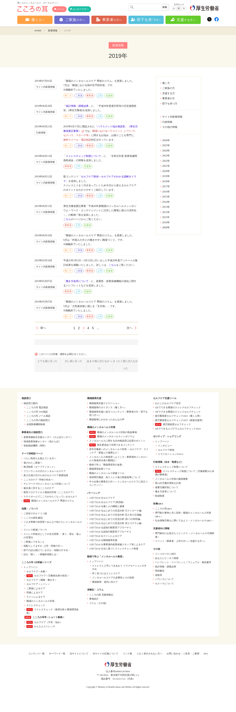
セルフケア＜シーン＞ (38, 584)
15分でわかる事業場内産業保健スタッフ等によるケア (117, 544)
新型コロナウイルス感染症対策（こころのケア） (49, 492)
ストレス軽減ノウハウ (35, 529)
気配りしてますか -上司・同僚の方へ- (43, 546)
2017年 (166, 186)
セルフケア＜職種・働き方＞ (41, 580)
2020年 (166, 171)
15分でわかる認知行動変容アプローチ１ (110, 527)
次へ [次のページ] (129, 327)
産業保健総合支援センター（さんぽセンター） (48, 437)
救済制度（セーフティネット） (40, 466)
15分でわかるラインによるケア (105, 536)
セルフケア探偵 (166, 450)
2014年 (166, 202)
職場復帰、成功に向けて (105, 582)
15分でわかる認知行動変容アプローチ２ (110, 531)
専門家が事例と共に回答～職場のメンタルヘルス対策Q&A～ (183, 514)
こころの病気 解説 (33, 517)
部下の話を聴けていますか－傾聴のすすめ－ (47, 550)
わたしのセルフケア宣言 (168, 403)
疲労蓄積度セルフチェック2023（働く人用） (178, 416)
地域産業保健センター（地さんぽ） (42, 441)
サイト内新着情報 (172, 116)
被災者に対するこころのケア (39, 488)
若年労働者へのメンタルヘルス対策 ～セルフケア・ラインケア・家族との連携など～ (118, 451)
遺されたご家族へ (33, 462)
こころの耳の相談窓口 (38, 420)
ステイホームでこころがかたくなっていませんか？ (50, 496)
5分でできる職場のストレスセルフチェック (178, 407)
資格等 (158, 575)
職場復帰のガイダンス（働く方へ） (108, 407)
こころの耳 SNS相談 (37, 411)
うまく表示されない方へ (149, 653)
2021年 (166, 166)
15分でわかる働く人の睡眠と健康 (106, 506)
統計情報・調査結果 (77, 106)
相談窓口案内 (31, 403)
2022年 (166, 161)
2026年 (166, 140)
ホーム (60, 9)
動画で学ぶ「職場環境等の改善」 (106, 464)
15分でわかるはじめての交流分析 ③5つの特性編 (114, 519)
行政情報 (167, 122)
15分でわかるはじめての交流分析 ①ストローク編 (115, 510)
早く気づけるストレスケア (106, 573)
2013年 (166, 207)
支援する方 (168, 93)
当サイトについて (79, 653)
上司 (99, 95)
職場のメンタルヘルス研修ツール (106, 473)
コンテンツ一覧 (36, 653)
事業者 (89, 95)
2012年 (166, 212)
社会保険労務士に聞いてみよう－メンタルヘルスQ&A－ (184, 520)
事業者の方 (168, 98)
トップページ (31, 567)
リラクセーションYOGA (170, 454)
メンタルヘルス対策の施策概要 (171, 479)
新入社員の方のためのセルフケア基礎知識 (46, 475)
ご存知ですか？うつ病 (35, 513)
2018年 (166, 181)
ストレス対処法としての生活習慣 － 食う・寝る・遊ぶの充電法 (52, 536)
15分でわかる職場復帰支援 (103, 540)
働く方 (166, 83)
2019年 (166, 176)
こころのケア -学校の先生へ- (39, 479)
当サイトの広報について (105, 653)
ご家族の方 (168, 88)
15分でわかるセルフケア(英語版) (106, 502)
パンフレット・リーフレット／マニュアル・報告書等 (183, 562)
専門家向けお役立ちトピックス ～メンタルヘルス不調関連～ (184, 535)
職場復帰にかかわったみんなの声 (106, 419)
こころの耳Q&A (163, 508)
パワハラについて (164, 579)
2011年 (166, 217)
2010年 (166, 222)
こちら (67, 219)
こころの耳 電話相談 (37, 407)
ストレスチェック (35, 605)
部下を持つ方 (169, 103)
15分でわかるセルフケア (102, 497)
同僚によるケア (34, 592)
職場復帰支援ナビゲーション (104, 403)
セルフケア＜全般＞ (36, 571)
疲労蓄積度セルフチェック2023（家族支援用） (179, 420)
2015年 (166, 196)
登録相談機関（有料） (35, 445)
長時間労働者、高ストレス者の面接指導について (115, 477)
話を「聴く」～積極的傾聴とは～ (41, 554)
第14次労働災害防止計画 (168, 483)
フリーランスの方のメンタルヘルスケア (45, 471)
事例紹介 (94, 598)
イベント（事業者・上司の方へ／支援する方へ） (180, 541)
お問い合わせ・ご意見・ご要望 (183, 653)
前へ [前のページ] (43, 327)
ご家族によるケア (35, 588)
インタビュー (165, 445)
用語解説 (159, 570)
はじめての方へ (80, 9)
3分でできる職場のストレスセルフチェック (178, 411)
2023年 (166, 155)
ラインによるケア (35, 596)
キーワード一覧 (57, 653)
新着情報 (52, 30)
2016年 (166, 191)
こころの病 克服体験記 (101, 594)
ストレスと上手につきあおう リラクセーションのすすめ (119, 567)
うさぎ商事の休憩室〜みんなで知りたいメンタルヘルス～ (53, 524)
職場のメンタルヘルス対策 (40, 601)
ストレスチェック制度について (83, 156)
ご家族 (79, 95)
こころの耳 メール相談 (38, 416)
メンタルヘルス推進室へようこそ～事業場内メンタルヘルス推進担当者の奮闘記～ (118, 459)
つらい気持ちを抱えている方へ (40, 458)
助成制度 (159, 495)
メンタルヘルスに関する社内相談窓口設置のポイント (117, 440)
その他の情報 (169, 127)
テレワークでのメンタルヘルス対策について (47, 483)
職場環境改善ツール (99, 468)
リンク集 (127, 653)
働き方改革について (77, 281)
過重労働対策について (166, 487)
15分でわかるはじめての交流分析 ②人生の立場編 (115, 514)
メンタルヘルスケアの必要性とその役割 (113, 577)
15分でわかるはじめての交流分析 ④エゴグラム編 (115, 523)
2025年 (166, 145)
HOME (38, 30)
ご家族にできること (34, 541)
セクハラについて (164, 583)
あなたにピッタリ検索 (166, 558)
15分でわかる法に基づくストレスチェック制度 (113, 548)
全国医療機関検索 (35, 424)
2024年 (166, 150)
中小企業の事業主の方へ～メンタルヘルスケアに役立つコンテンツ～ (118, 483)
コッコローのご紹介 (165, 553)
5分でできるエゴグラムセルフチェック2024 (178, 428)
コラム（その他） (98, 603)
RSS (206, 653)
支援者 (109, 95)
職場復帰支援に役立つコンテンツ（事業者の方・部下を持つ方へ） (118, 413)
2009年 (166, 227)
